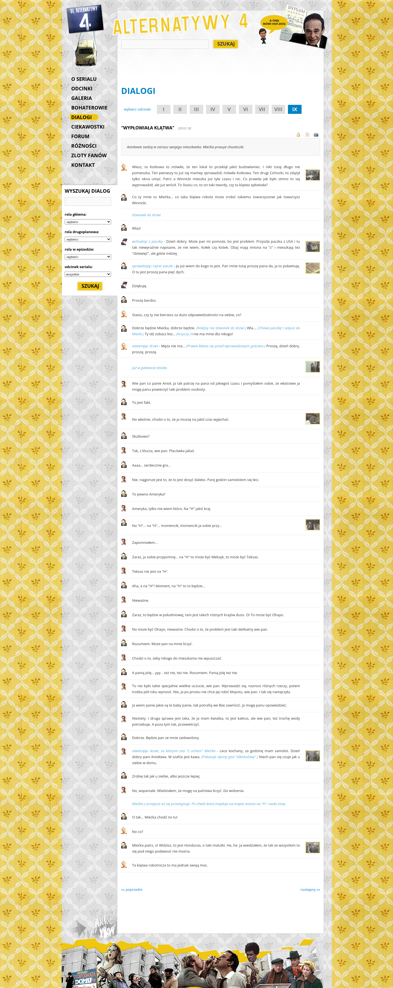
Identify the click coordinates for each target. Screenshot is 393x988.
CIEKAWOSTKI (88, 126)
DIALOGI (82, 118)
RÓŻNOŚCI (84, 146)
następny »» (310, 889)
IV (212, 109)
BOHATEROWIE (89, 107)
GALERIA (81, 98)
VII (262, 109)
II (180, 109)
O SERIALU (84, 79)
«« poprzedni (131, 889)
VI (245, 109)
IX (294, 109)
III (196, 109)
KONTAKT (83, 165)
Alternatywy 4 (85, 19)
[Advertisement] (220, 68)
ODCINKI (82, 88)
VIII (278, 109)
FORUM (80, 136)
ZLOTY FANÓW (89, 155)
